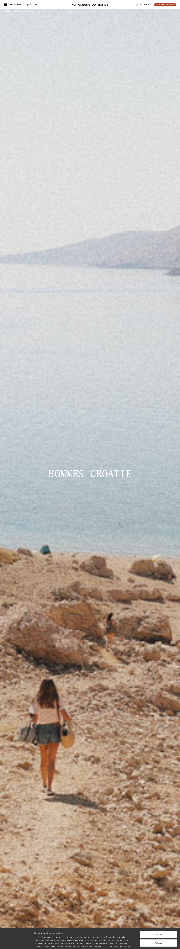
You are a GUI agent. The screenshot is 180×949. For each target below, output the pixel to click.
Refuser (158, 927)
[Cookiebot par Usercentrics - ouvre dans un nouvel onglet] (16, 944)
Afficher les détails (142, 944)
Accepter (158, 918)
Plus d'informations (75, 933)
